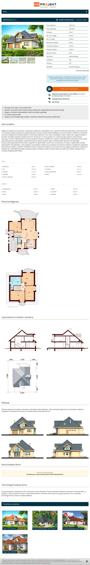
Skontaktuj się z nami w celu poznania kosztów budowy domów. (45, 474)
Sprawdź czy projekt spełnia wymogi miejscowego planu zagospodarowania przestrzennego (34, 110)
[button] (3, 41)
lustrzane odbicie (81, 20)
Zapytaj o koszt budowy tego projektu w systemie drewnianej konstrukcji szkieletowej (32, 117)
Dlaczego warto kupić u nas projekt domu (17, 108)
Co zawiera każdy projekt (12, 114)
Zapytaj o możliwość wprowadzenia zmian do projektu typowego (25, 112)
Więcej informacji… (46, 563)
